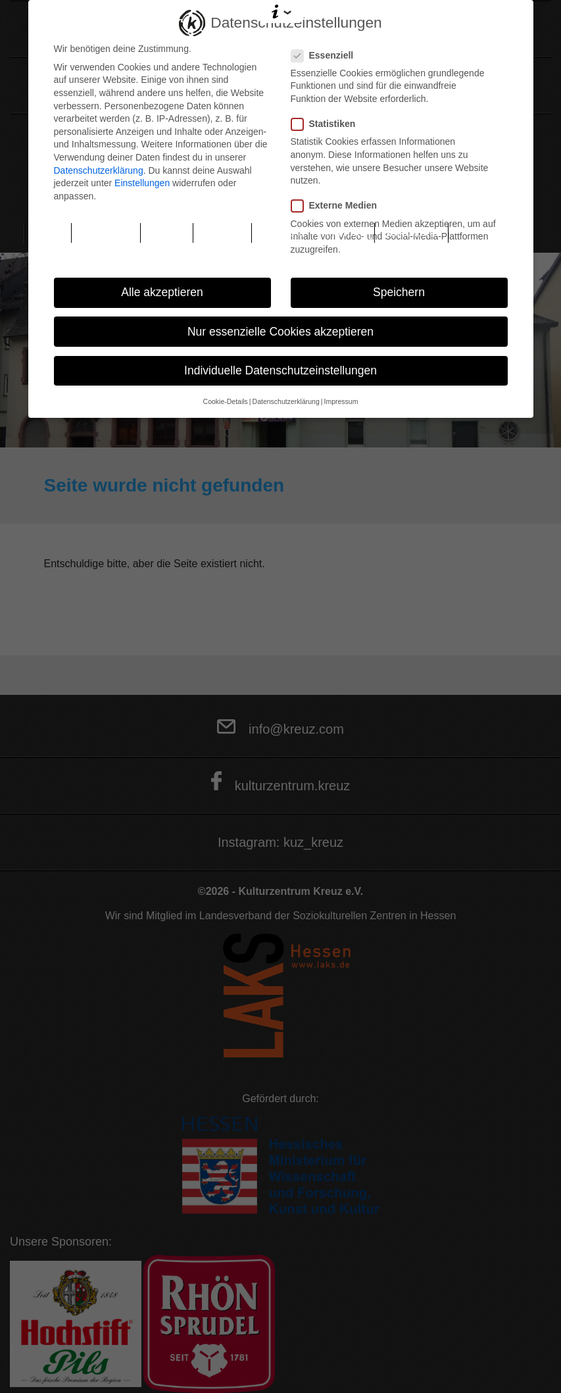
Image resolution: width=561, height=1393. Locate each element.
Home (48, 232)
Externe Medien (338, 205)
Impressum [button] (341, 401)
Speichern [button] (399, 292)
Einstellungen (142, 183)
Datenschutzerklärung (98, 170)
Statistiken (327, 124)
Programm (106, 232)
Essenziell (326, 55)
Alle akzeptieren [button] (162, 292)
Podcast (222, 232)
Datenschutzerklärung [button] (286, 401)
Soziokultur (411, 232)
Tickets (167, 232)
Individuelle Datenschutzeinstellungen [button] (280, 370)
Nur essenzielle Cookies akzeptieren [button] (280, 331)
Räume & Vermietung (313, 232)
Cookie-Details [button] (225, 401)
